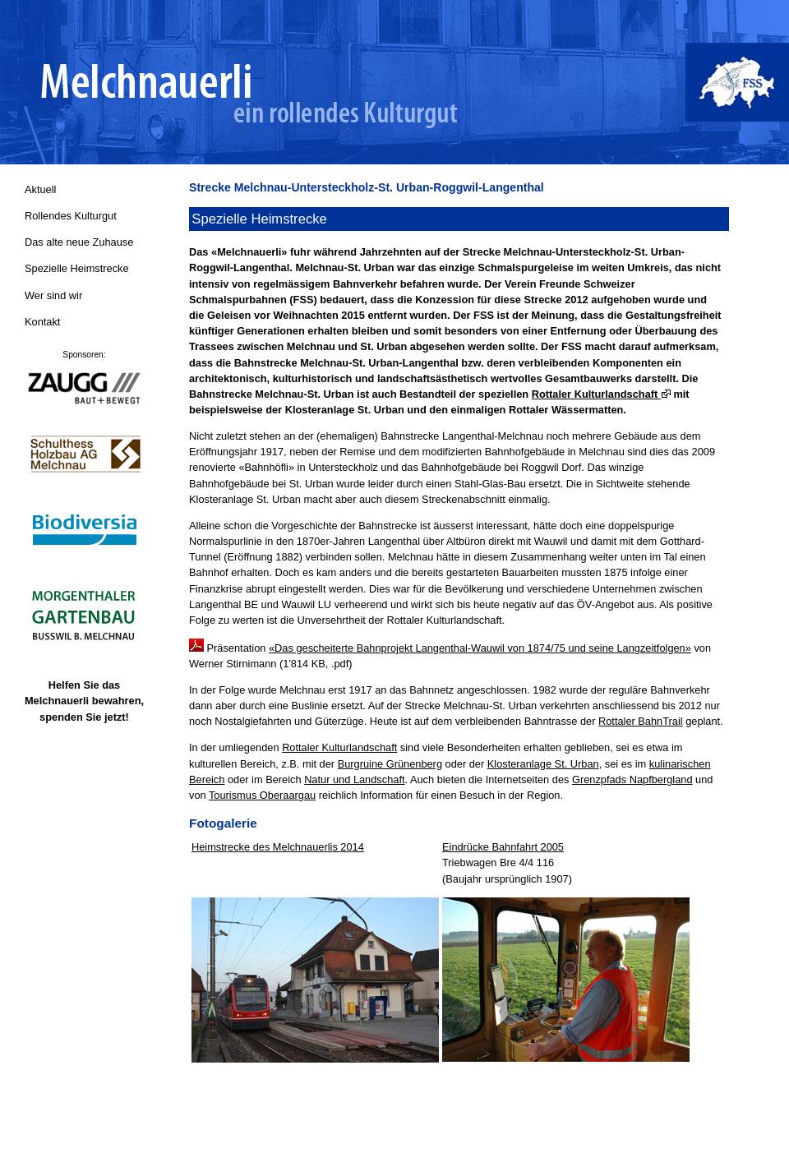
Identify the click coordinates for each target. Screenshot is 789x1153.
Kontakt (42, 322)
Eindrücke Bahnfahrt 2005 (503, 847)
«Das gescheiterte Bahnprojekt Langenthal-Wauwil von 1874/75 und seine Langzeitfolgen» (480, 648)
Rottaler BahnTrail (640, 721)
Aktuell (40, 189)
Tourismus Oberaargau (262, 795)
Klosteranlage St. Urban (543, 764)
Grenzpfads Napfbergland (632, 779)
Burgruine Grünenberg (390, 764)
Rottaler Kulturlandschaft (601, 394)
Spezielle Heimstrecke (77, 268)
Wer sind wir (53, 295)
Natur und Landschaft (354, 779)
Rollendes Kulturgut (71, 216)
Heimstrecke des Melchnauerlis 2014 (277, 847)
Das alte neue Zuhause (79, 242)
